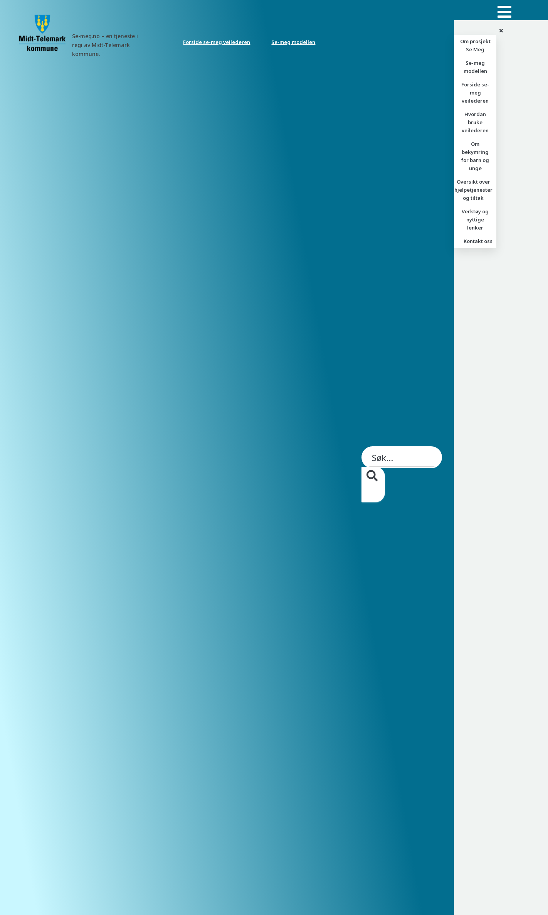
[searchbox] (402, 483)
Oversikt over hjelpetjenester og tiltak (473, 189)
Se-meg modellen (293, 42)
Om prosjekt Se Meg (475, 45)
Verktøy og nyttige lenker (475, 219)
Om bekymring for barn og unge (475, 156)
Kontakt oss (478, 241)
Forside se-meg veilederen (216, 42)
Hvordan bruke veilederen (475, 122)
